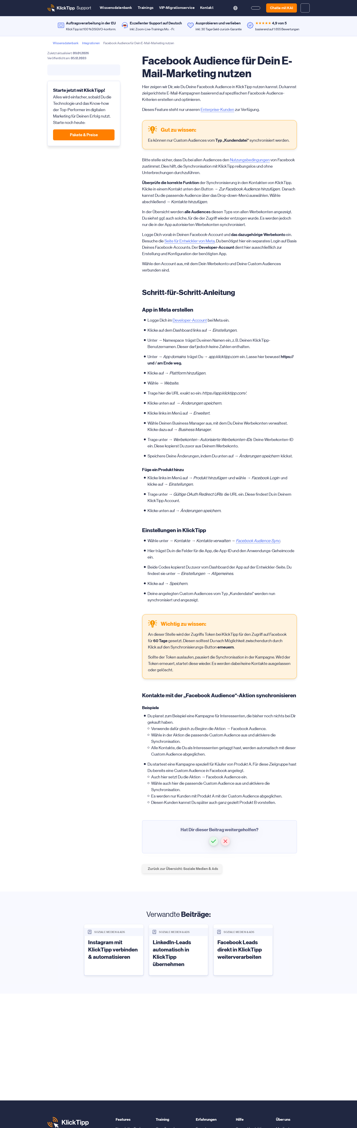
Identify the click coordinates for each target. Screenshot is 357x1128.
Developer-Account (190, 320)
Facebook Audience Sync (258, 540)
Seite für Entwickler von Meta (189, 241)
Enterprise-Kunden (217, 109)
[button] (213, 841)
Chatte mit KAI (281, 8)
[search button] (223, 8)
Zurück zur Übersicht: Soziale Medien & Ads (183, 869)
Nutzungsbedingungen (250, 160)
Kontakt (206, 7)
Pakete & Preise (84, 134)
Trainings (146, 7)
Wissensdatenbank (116, 7)
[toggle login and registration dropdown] (305, 8)
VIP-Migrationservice (177, 7)
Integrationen (91, 43)
